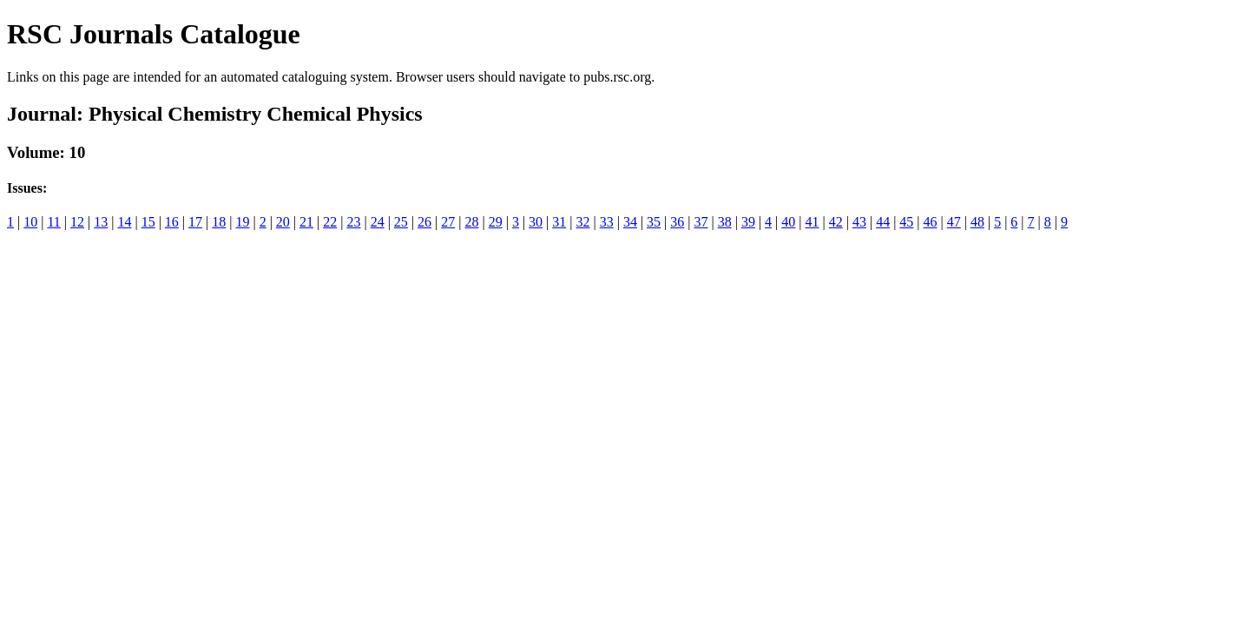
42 (836, 221)
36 (677, 221)
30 (536, 221)
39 (748, 221)
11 (53, 221)
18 (219, 221)
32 (582, 221)
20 (283, 221)
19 (242, 221)
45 (906, 221)
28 (471, 221)
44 (883, 221)
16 (172, 221)
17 (195, 221)
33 (607, 221)
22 (330, 221)
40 (788, 221)
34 (630, 221)
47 (954, 221)
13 (101, 221)
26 (424, 221)
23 (353, 221)
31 (559, 221)
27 (448, 221)
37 (701, 221)
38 (725, 221)
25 (401, 221)
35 (654, 221)
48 (977, 221)
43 (859, 221)
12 (77, 221)
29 (496, 221)
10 (30, 221)
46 (931, 221)
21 (306, 221)
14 (124, 221)
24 (378, 221)
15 (148, 221)
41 (812, 221)
